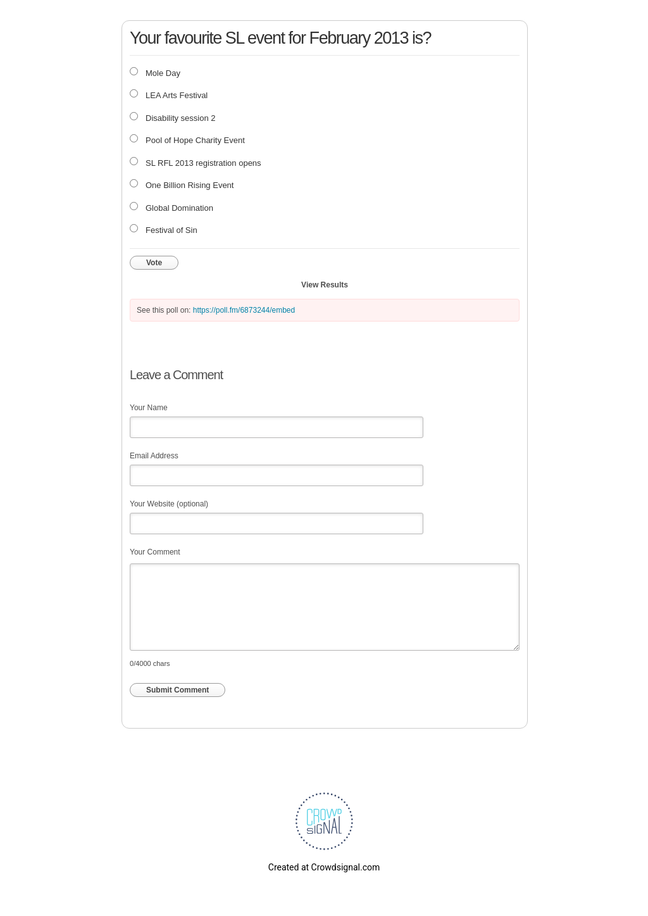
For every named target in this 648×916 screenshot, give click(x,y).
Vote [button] (154, 262)
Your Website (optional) (169, 503)
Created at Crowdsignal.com (324, 867)
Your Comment (155, 552)
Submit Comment (177, 690)
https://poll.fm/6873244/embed (244, 310)
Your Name (149, 407)
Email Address (154, 455)
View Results (324, 284)
